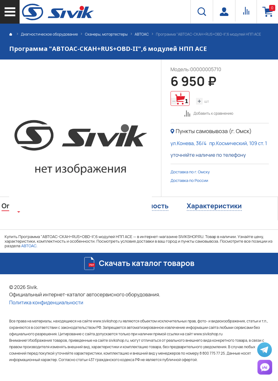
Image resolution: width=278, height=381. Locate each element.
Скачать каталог (146, 263)
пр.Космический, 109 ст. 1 (238, 143)
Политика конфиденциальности (46, 302)
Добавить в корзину (180, 98)
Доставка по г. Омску (190, 172)
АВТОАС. (29, 245)
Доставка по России (189, 180)
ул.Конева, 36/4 (189, 143)
